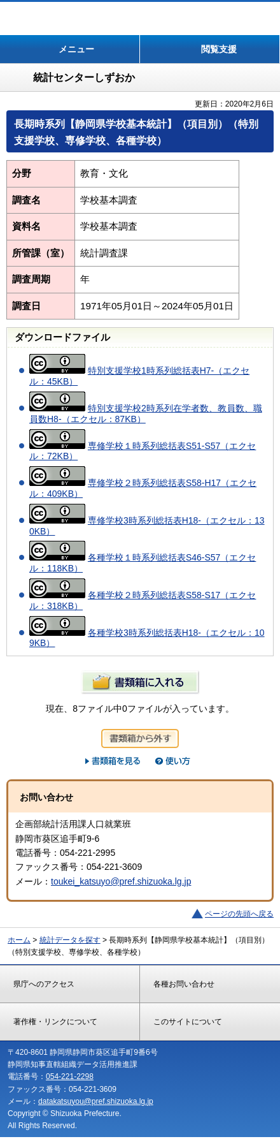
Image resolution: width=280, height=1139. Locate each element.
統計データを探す (70, 940)
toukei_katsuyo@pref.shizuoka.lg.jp (121, 881)
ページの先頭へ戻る (239, 913)
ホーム (19, 940)
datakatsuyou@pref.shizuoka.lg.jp (95, 1101)
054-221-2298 (70, 1076)
